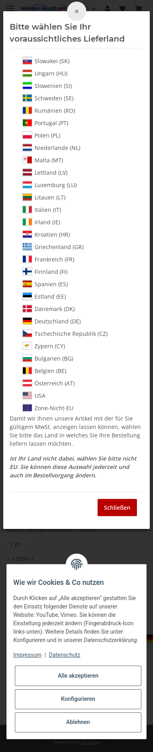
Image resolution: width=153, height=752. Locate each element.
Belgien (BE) (44, 371)
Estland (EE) (44, 296)
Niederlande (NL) (51, 148)
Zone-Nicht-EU (47, 408)
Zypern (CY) (43, 346)
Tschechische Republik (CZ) (65, 333)
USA (33, 395)
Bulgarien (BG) (47, 358)
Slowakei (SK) (45, 61)
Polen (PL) (41, 135)
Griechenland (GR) (53, 247)
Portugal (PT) (45, 123)
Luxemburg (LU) (49, 185)
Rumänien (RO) (48, 110)
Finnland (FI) (44, 271)
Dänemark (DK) (48, 309)
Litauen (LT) (43, 197)
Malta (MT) (42, 160)
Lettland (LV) (44, 172)
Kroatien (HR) (46, 234)
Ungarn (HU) (44, 73)
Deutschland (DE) (51, 321)
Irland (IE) (41, 222)
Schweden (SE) (47, 98)
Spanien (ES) (45, 284)
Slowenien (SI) (47, 86)
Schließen (117, 507)
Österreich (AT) (48, 383)
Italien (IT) (41, 209)
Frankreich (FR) (48, 259)
